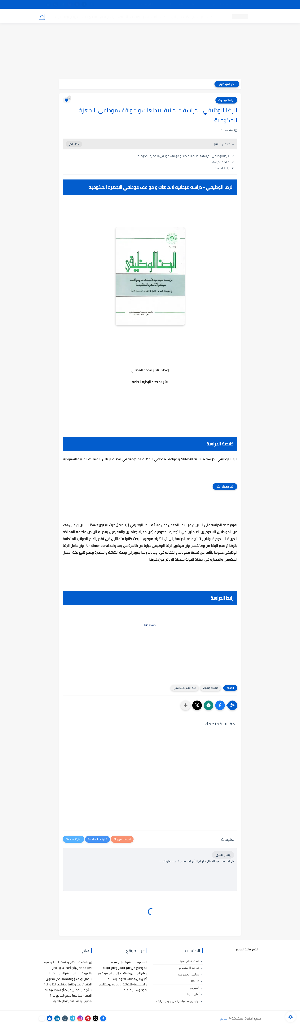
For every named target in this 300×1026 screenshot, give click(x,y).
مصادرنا (192, 4)
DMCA (195, 981)
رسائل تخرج (106, 16)
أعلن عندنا (193, 994)
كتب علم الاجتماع (154, 16)
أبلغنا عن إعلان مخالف (171, 4)
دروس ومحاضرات (66, 16)
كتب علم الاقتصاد (128, 16)
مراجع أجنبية (88, 16)
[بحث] (42, 17)
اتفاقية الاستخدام (189, 967)
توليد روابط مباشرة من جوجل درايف (178, 1001)
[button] (220, 705)
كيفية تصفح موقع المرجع (227, 4)
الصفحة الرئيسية (190, 961)
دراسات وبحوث (226, 100)
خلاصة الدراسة (220, 162)
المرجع (224, 1018)
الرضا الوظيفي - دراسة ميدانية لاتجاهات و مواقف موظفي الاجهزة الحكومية (183, 156)
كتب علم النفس (201, 16)
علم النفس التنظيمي (185, 688)
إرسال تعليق (223, 855)
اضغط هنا (150, 625)
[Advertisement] (150, 52)
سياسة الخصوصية (189, 974)
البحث (205, 4)
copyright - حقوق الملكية (140, 4)
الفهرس (195, 987)
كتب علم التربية (178, 16)
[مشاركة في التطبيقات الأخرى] (185, 705)
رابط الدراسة (222, 168)
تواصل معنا (253, 4)
